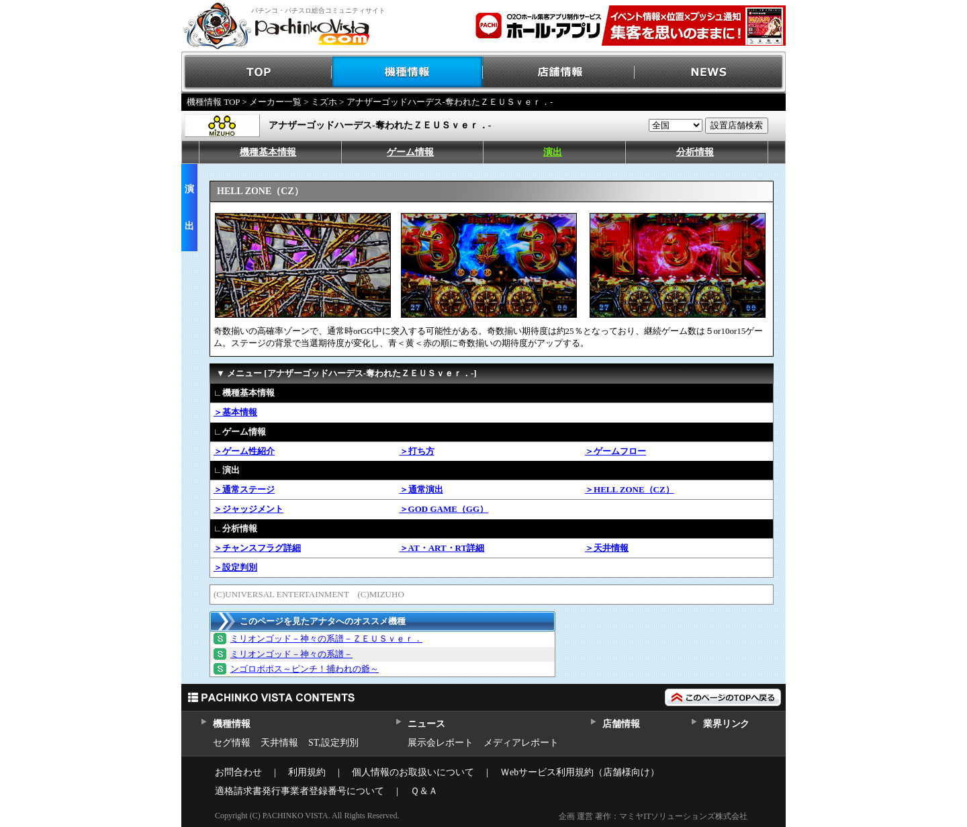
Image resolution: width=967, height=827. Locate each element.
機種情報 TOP (213, 102)
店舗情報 (559, 72)
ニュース (426, 724)
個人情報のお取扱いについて (413, 772)
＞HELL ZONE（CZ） (629, 489)
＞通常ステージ (244, 489)
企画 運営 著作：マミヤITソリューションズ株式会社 (653, 816)
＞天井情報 (607, 548)
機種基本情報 (268, 152)
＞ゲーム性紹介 (244, 451)
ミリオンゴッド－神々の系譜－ (291, 654)
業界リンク (726, 724)
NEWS (710, 72)
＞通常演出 (421, 489)
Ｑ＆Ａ (424, 791)
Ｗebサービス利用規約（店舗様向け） (579, 772)
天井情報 (279, 743)
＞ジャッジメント (248, 509)
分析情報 (695, 152)
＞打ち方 (417, 451)
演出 (552, 152)
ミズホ (324, 102)
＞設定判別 (235, 567)
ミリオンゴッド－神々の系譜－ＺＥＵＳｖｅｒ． (326, 639)
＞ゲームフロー (615, 451)
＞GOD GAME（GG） (444, 509)
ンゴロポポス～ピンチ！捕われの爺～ (304, 669)
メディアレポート (521, 743)
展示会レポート (440, 743)
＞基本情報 (235, 412)
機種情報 (407, 72)
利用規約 (307, 772)
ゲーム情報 (410, 152)
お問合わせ (238, 772)
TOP (256, 72)
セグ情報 (231, 743)
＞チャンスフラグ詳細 (257, 548)
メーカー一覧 (275, 102)
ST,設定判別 (333, 743)
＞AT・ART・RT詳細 (442, 548)
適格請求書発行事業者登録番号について (299, 791)
